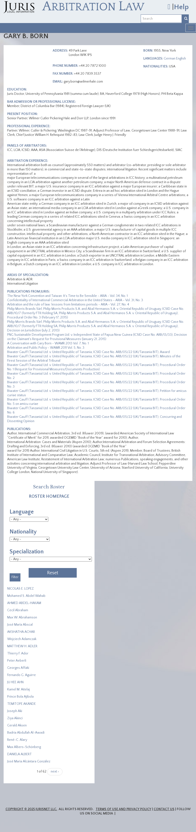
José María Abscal (20, 625)
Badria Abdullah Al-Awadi (25, 733)
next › (55, 771)
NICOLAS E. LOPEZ (20, 589)
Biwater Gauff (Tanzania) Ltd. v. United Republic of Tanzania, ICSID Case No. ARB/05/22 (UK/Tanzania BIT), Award (88, 352)
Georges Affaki (18, 668)
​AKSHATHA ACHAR (21, 632)
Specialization (27, 552)
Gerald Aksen (17, 725)
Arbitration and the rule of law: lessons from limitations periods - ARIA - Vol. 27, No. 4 (68, 304)
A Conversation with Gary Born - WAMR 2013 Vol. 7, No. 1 (48, 343)
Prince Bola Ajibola (20, 697)
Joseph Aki (14, 711)
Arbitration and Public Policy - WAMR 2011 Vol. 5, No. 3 (45, 348)
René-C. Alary (17, 740)
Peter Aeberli (16, 661)
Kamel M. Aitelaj (18, 689)
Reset (52, 572)
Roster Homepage (49, 496)
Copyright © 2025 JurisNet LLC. (31, 809)
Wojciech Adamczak (21, 639)
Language (22, 512)
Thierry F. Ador (17, 653)
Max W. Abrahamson (22, 617)
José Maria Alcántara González (28, 761)
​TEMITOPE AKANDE (21, 704)
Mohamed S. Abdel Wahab (26, 596)
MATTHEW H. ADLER (22, 646)
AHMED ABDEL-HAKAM (24, 603)
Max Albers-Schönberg (24, 747)
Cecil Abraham (17, 610)
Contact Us (164, 809)
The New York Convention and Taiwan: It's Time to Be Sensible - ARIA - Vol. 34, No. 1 (67, 296)
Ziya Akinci (15, 718)
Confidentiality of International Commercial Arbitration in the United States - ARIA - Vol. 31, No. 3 (75, 300)
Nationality (23, 532)
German (169, 58)
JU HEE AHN (15, 682)
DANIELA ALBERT (19, 754)
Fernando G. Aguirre (21, 675)
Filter (15, 577)
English (181, 58)
